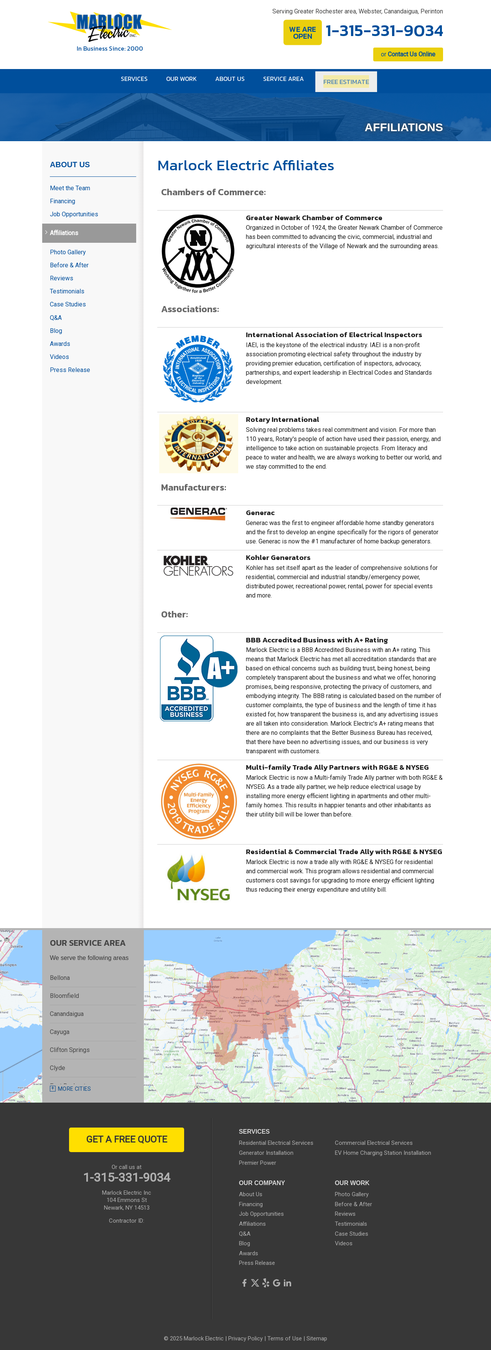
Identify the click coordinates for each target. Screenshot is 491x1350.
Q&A (56, 313)
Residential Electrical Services (276, 1139)
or (408, 54)
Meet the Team (70, 184)
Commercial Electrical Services (374, 1139)
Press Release (70, 366)
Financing (62, 197)
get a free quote (126, 1135)
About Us (70, 160)
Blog (56, 326)
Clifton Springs (70, 1046)
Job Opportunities (74, 210)
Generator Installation (266, 1149)
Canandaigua (67, 1010)
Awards (60, 339)
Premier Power (257, 1158)
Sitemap (316, 1334)
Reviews (61, 274)
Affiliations (64, 229)
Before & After (69, 261)
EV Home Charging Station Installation (383, 1149)
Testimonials (67, 287)
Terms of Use (284, 1334)
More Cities (74, 1085)
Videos (59, 353)
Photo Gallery (68, 248)
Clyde (57, 1064)
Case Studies (68, 300)
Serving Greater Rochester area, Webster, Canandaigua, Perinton (357, 11)
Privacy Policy (245, 1334)
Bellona (60, 974)
